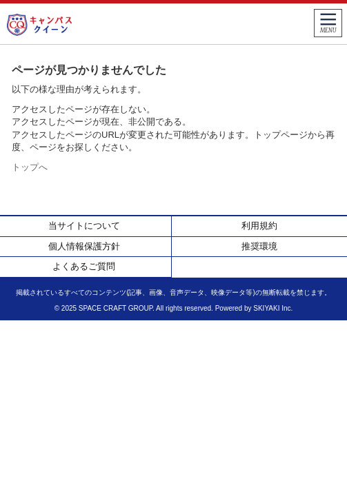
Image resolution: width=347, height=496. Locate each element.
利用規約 (259, 225)
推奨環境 (259, 246)
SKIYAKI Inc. (273, 308)
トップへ (30, 167)
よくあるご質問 (83, 266)
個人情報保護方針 (84, 246)
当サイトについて (84, 225)
